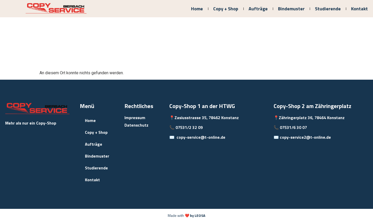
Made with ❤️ (186, 215)
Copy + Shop (225, 8)
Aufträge (258, 8)
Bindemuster (291, 8)
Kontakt (359, 8)
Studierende (328, 8)
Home (197, 8)
